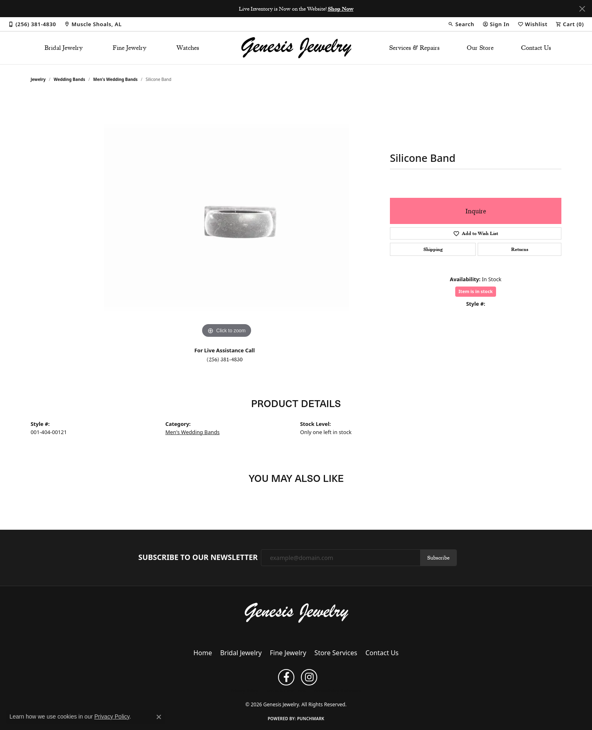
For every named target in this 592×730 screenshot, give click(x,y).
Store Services (335, 652)
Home (203, 652)
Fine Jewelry (130, 48)
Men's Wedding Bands (115, 79)
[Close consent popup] (158, 716)
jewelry (38, 79)
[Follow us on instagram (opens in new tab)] (309, 677)
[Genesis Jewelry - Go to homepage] (296, 612)
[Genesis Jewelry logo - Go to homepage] (296, 47)
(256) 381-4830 (225, 359)
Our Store (480, 48)
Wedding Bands (69, 79)
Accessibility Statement (338, 691)
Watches (187, 48)
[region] (226, 217)
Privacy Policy (244, 691)
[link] (32, 24)
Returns (519, 249)
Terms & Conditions (286, 691)
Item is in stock (475, 291)
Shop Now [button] (341, 8)
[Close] (582, 9)
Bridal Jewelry (64, 48)
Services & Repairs (414, 48)
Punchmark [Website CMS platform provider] (311, 718)
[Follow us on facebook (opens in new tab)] (286, 677)
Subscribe (438, 557)
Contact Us (536, 48)
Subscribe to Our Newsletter (198, 557)
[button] (461, 24)
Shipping (433, 249)
